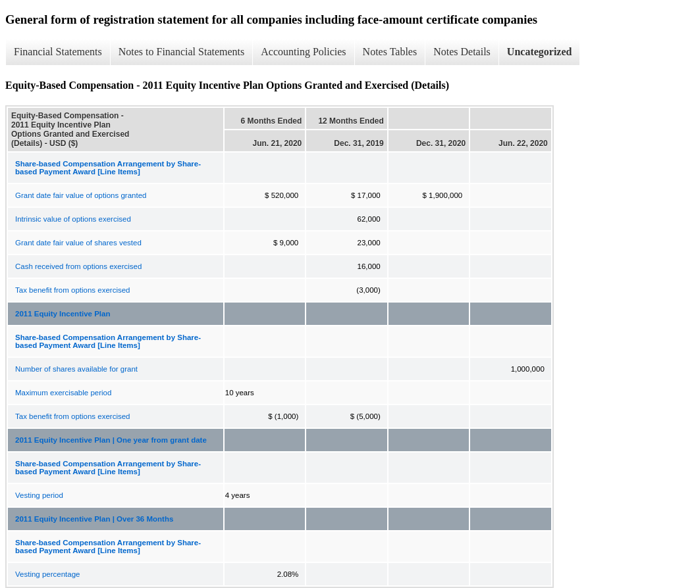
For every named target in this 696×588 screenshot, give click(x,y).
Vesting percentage (47, 574)
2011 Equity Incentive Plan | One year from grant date (111, 440)
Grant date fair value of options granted (80, 195)
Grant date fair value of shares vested (78, 243)
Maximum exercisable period (63, 393)
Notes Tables (390, 51)
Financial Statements (58, 51)
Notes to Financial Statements (182, 51)
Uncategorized (539, 51)
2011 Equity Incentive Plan (62, 314)
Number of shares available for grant (76, 369)
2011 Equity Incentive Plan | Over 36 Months (94, 519)
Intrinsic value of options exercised (73, 219)
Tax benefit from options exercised (72, 290)
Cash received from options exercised (78, 266)
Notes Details (462, 51)
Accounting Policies (303, 51)
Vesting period (39, 495)
